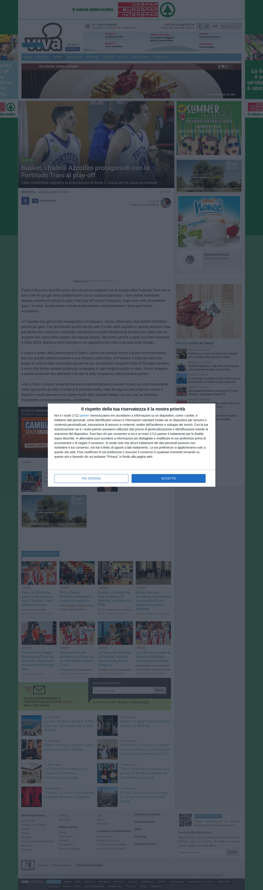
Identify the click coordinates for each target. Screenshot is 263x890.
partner (84, 415)
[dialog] (131, 445)
